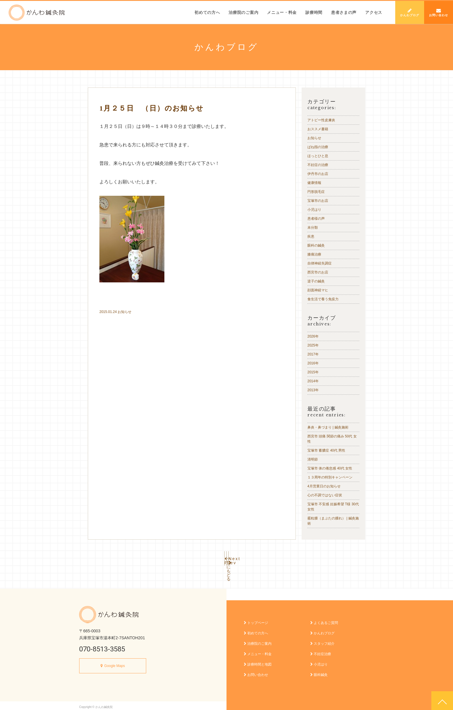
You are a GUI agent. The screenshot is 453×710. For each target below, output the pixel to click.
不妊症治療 (320, 651)
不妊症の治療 (317, 165)
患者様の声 (316, 219)
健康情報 (314, 183)
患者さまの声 (344, 12)
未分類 (312, 228)
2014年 (313, 381)
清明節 (312, 459)
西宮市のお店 (317, 272)
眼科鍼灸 (319, 672)
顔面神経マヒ (317, 290)
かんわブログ (409, 12)
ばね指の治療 (317, 147)
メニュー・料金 (282, 12)
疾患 (310, 236)
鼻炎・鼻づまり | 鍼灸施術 (327, 427)
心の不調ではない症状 (324, 495)
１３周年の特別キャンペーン (329, 477)
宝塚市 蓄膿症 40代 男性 (326, 450)
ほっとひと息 (317, 156)
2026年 (313, 336)
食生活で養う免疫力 (323, 299)
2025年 (313, 345)
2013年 (313, 390)
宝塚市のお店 (317, 201)
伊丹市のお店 (317, 174)
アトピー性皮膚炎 (321, 120)
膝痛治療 (314, 254)
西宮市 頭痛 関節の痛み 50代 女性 (332, 438)
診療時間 (313, 12)
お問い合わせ (438, 12)
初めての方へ (207, 12)
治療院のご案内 (243, 12)
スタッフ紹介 (322, 641)
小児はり (314, 210)
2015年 (313, 372)
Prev (189, 557)
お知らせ (124, 312)
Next (264, 557)
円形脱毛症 (316, 192)
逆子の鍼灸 (316, 281)
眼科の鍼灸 (316, 245)
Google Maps (114, 663)
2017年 (313, 354)
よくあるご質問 (324, 620)
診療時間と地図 (258, 661)
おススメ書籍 (317, 129)
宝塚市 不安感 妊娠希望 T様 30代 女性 (333, 506)
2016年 (313, 363)
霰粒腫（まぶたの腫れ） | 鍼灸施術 (333, 520)
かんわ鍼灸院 (37, 13)
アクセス (373, 12)
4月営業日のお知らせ (324, 486)
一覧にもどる (226, 557)
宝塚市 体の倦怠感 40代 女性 (329, 468)
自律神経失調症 (319, 263)
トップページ (256, 620)
